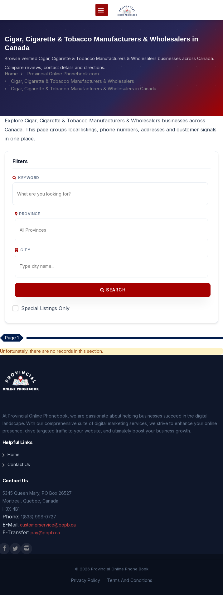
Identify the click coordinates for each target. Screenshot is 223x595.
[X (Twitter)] (15, 548)
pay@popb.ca (45, 532)
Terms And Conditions (129, 580)
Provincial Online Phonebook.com (63, 74)
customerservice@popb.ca (48, 524)
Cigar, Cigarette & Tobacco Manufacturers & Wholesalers (72, 81)
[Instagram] (26, 548)
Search (113, 289)
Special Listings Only (45, 308)
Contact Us (18, 464)
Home (11, 74)
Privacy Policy (85, 580)
